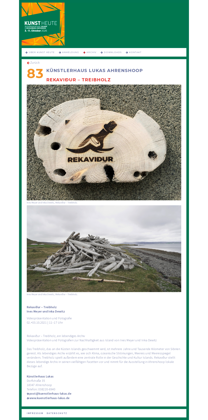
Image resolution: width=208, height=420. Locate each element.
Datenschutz (57, 413)
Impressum (35, 413)
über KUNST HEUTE (42, 52)
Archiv (91, 52)
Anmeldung (70, 52)
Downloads (113, 52)
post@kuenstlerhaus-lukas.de (50, 393)
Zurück (35, 62)
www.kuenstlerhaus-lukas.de (49, 398)
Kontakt (135, 52)
